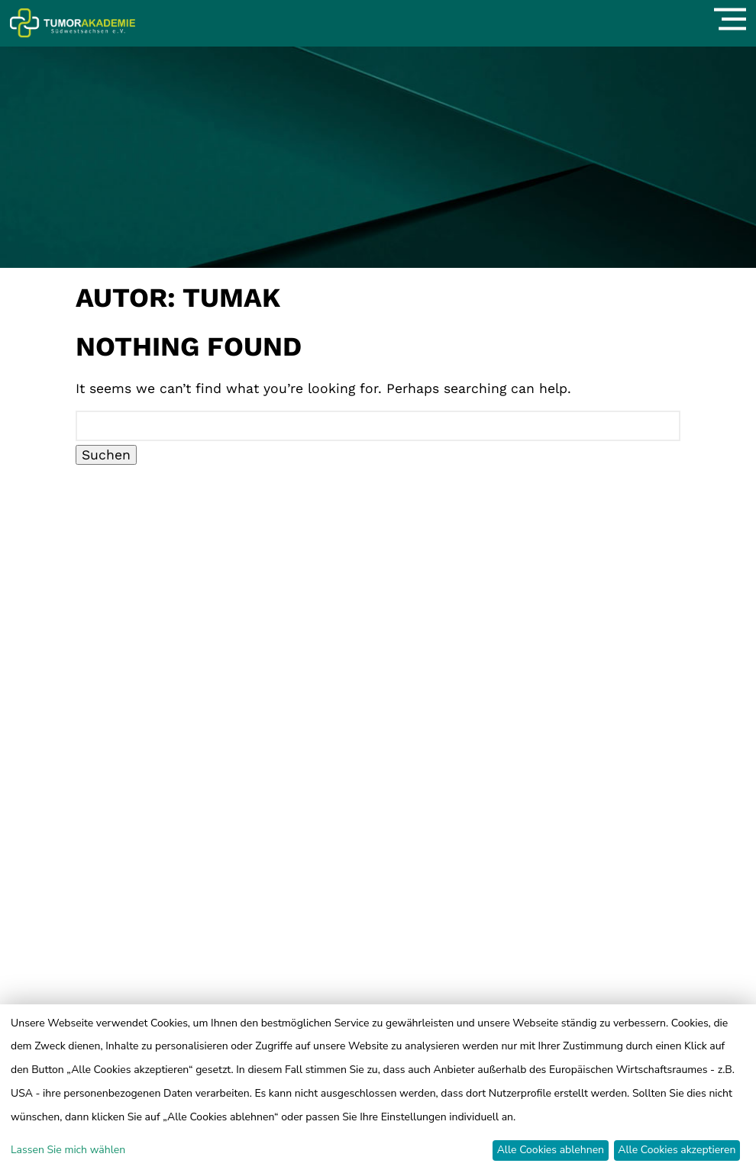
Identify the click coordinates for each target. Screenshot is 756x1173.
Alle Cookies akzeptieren (676, 1149)
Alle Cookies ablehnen (550, 1149)
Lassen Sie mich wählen (68, 1149)
